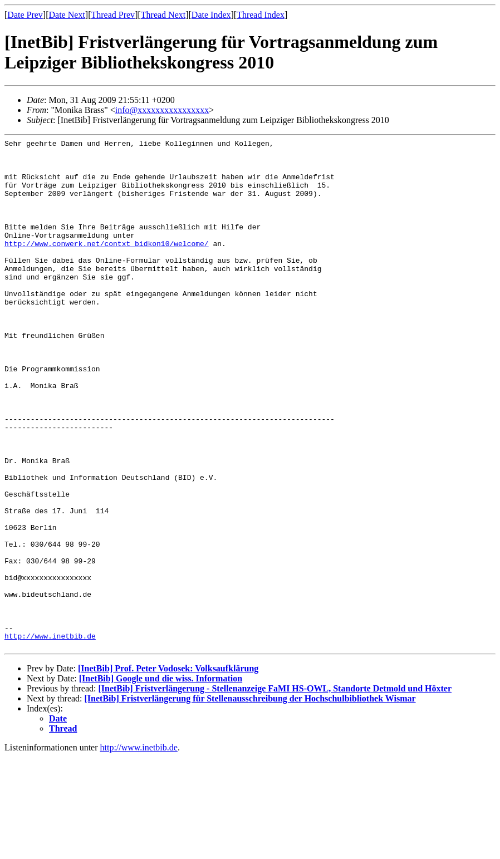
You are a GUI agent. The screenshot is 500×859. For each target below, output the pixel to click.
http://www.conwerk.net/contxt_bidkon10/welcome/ (106, 265)
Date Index (211, 14)
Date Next (67, 14)
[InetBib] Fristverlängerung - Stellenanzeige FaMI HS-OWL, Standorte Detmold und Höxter (275, 790)
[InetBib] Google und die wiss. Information (160, 780)
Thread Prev (113, 14)
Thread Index (261, 14)
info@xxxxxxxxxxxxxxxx (162, 110)
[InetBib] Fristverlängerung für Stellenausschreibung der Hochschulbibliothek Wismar (250, 800)
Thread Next (163, 14)
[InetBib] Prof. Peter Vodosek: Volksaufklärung (168, 770)
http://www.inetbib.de (50, 736)
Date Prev (25, 14)
